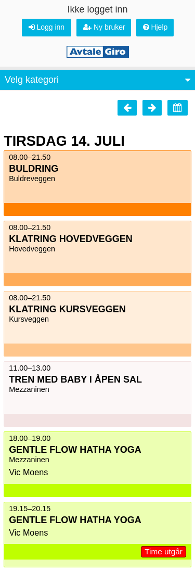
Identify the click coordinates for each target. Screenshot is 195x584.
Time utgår (164, 551)
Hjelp (155, 27)
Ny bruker (104, 27)
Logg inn (47, 27)
